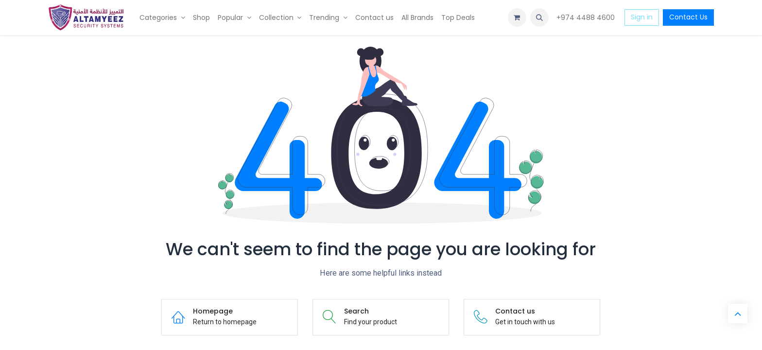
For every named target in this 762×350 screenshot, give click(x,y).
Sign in (642, 17)
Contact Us (688, 17)
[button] (539, 17)
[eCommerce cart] (517, 17)
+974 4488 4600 (586, 17)
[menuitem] (162, 18)
